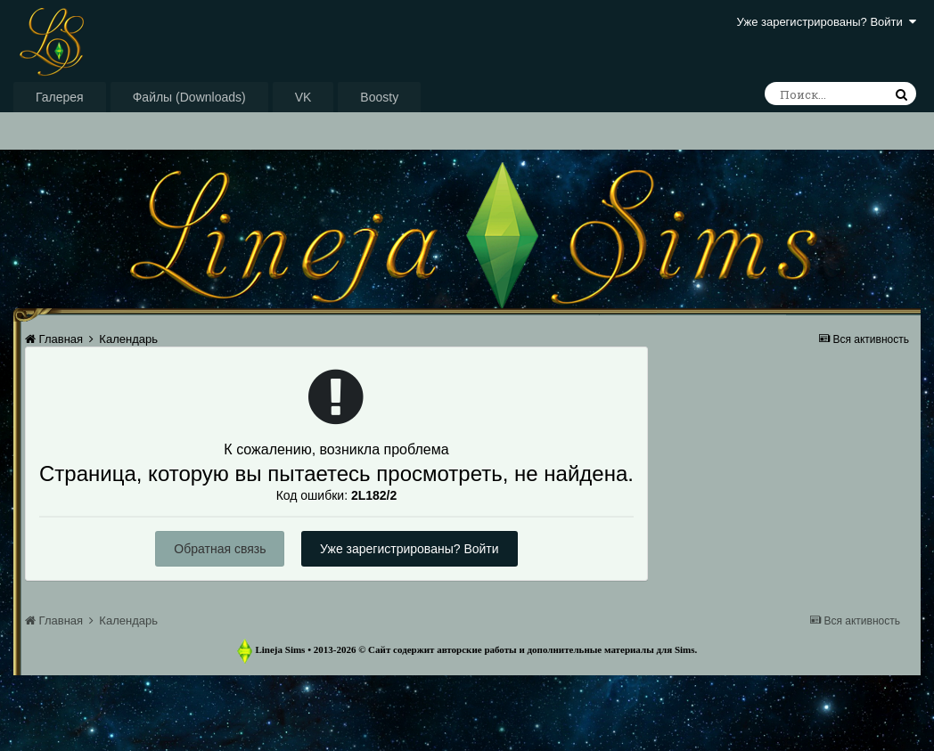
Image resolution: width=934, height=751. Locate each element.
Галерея (60, 97)
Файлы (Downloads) (189, 97)
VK (303, 97)
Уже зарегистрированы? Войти (826, 22)
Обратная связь (220, 549)
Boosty (379, 97)
